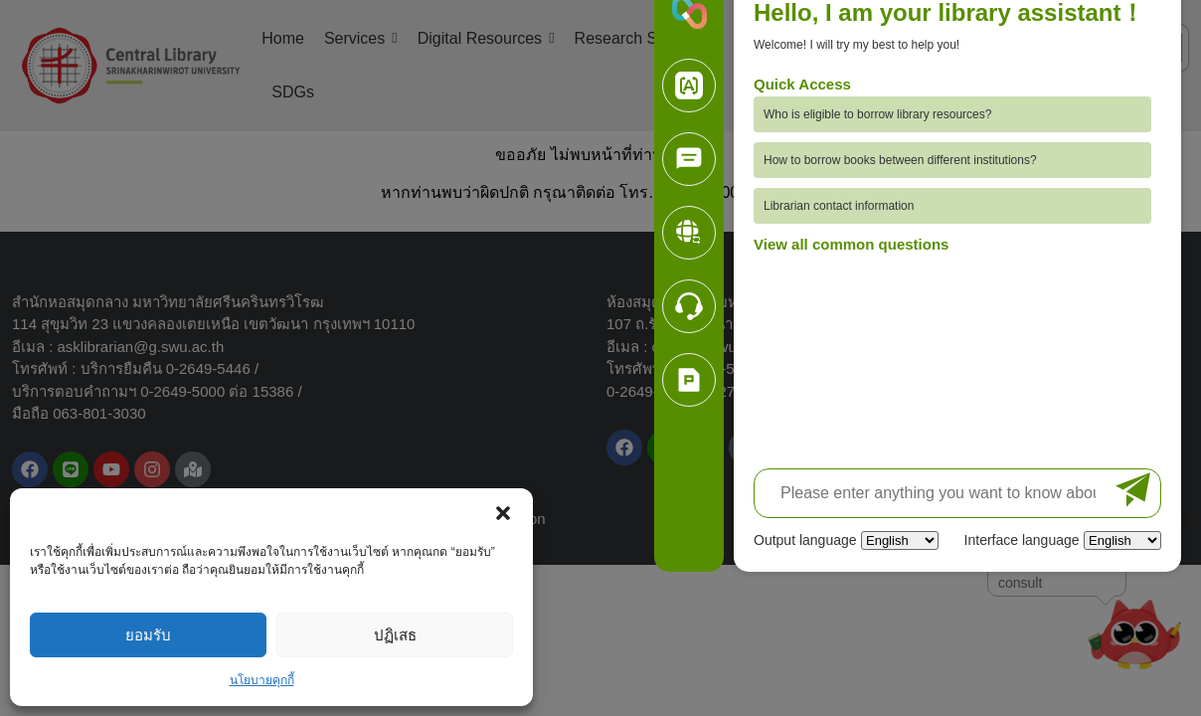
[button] (503, 513)
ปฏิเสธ (395, 634)
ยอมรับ (148, 634)
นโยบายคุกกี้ (262, 680)
